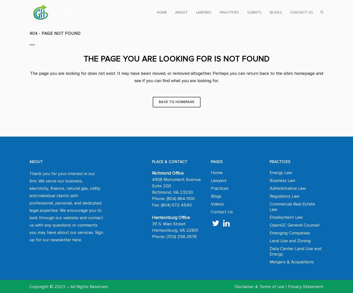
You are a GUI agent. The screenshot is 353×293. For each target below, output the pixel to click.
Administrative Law (288, 188)
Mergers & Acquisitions (292, 262)
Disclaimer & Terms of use (259, 286)
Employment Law (286, 217)
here (76, 239)
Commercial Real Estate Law (292, 206)
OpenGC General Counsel (294, 225)
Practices (219, 188)
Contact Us (222, 212)
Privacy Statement (306, 286)
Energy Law (281, 172)
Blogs (216, 196)
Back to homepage (176, 102)
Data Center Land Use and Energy (295, 251)
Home (217, 172)
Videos (217, 204)
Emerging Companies (290, 233)
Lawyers (219, 180)
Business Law (282, 180)
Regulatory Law (284, 196)
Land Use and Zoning (290, 240)
